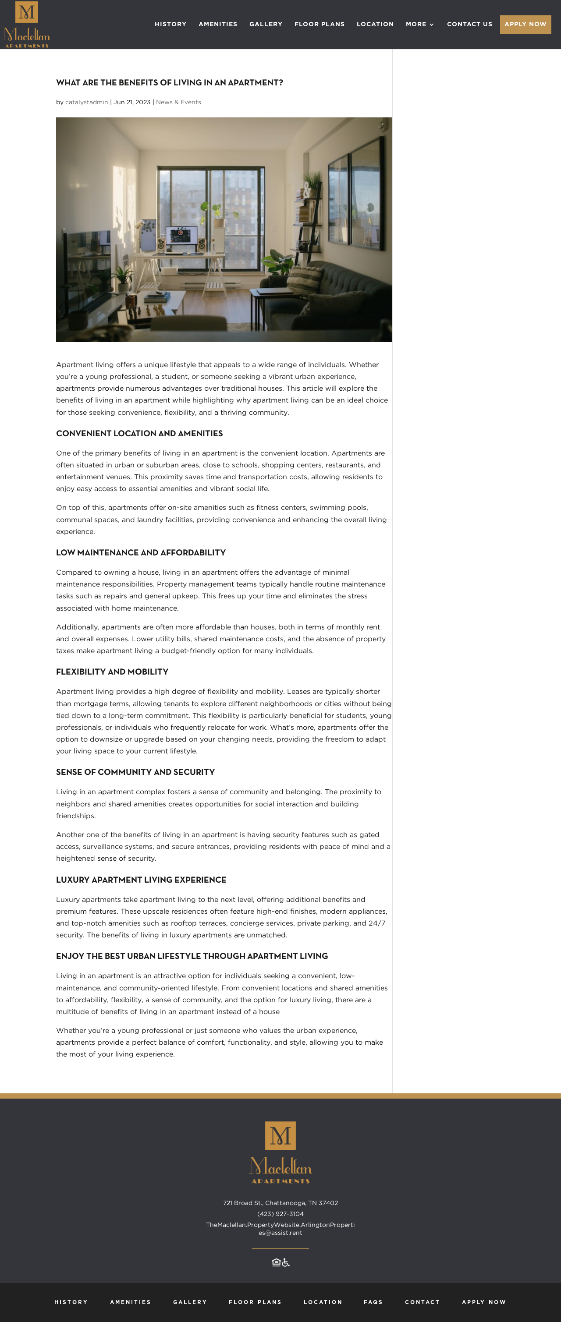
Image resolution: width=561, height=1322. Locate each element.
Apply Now (525, 24)
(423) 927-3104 (280, 1213)
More (416, 24)
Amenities (218, 24)
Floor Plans (320, 24)
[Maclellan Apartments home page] (280, 1194)
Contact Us (470, 24)
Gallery (266, 24)
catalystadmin (86, 102)
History (171, 24)
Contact (422, 1302)
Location (375, 24)
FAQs (373, 1302)
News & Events (178, 102)
